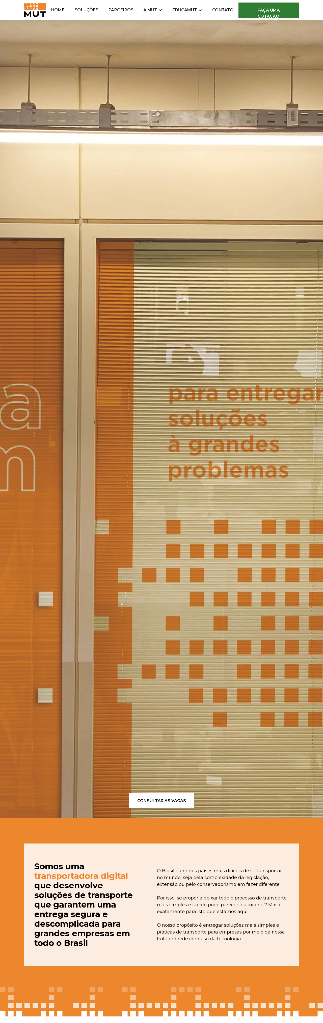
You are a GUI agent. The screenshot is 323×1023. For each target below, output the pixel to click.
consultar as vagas (161, 800)
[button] (152, 10)
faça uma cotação (268, 13)
